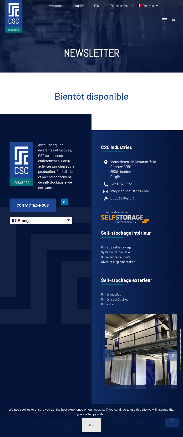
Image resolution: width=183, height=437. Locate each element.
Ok (91, 425)
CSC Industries (118, 6)
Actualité (78, 6)
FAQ (96, 6)
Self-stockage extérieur (126, 280)
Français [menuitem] (25, 220)
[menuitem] (147, 5)
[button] (164, 19)
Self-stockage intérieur (126, 233)
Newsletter (56, 6)
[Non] (172, 422)
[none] (41, 220)
